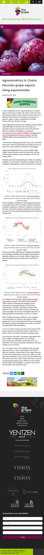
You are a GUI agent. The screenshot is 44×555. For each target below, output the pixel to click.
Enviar (22, 537)
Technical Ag (22, 425)
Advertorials (22, 421)
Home (22, 416)
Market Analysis (22, 423)
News (22, 419)
